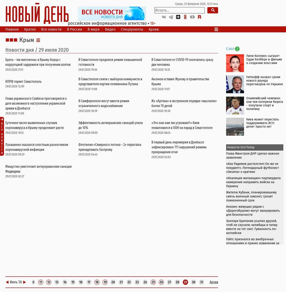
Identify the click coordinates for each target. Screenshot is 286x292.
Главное (12, 29)
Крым (26, 40)
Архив (154, 29)
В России (74, 29)
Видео (110, 29)
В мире (94, 29)
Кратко (30, 29)
